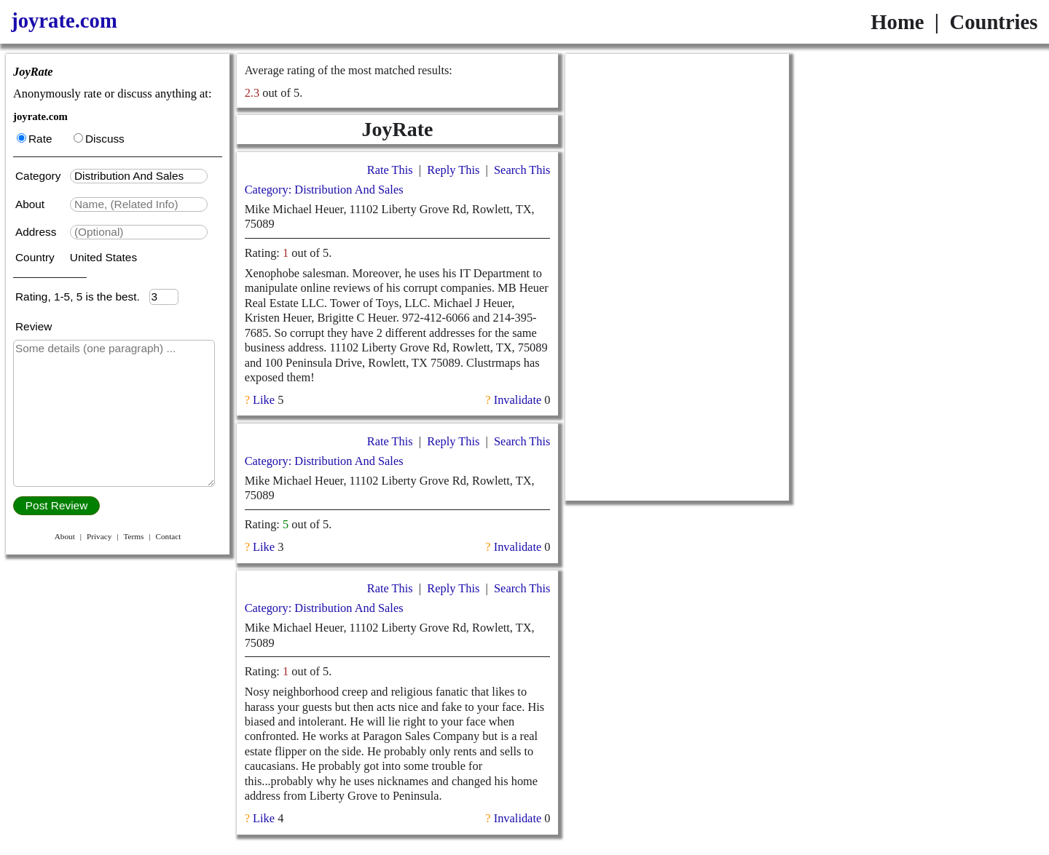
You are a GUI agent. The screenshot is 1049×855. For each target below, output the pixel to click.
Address (37, 232)
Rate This (390, 170)
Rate (34, 138)
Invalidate (517, 400)
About (31, 204)
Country (36, 257)
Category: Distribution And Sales (324, 189)
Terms (133, 536)
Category (41, 176)
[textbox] (139, 176)
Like (264, 400)
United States (103, 257)
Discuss (99, 138)
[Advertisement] (677, 277)
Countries (993, 21)
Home (897, 21)
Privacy (99, 536)
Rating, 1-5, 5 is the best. (82, 296)
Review (33, 326)
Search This (522, 170)
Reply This (453, 170)
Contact (168, 536)
